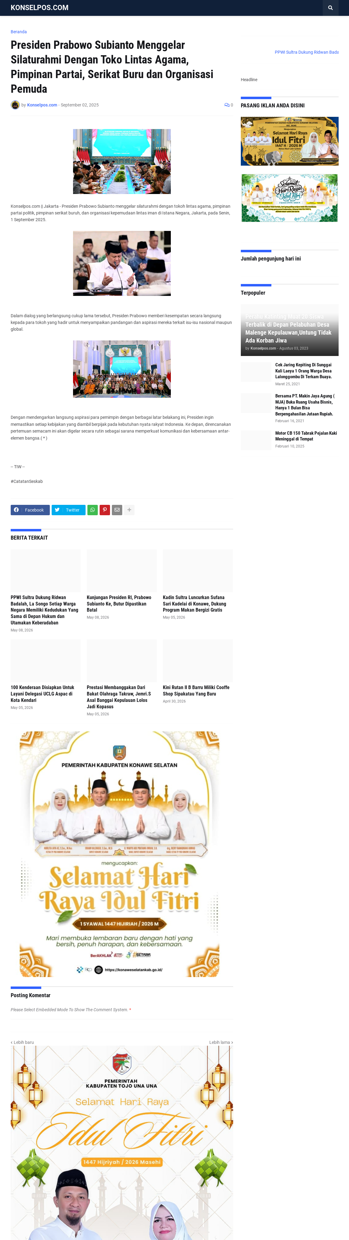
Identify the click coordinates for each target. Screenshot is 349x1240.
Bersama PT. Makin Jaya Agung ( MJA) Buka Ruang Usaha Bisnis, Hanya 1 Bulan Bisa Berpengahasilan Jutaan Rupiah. (305, 405)
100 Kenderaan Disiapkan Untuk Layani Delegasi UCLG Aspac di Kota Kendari (42, 694)
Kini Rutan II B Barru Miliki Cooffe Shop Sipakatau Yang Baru (196, 691)
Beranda (19, 32)
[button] (331, 8)
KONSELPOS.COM (39, 8)
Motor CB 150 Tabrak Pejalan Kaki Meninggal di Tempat (306, 436)
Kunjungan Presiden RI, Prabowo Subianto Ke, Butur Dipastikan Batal (119, 604)
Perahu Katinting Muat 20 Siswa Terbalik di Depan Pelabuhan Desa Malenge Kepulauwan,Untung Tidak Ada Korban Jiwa (288, 328)
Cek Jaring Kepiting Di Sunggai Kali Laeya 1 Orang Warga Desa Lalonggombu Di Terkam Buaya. (303, 370)
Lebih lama (219, 1042)
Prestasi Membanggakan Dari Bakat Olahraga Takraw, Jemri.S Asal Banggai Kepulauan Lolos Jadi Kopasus (119, 697)
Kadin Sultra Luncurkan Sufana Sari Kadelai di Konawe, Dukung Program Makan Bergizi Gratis (194, 604)
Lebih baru (24, 1042)
